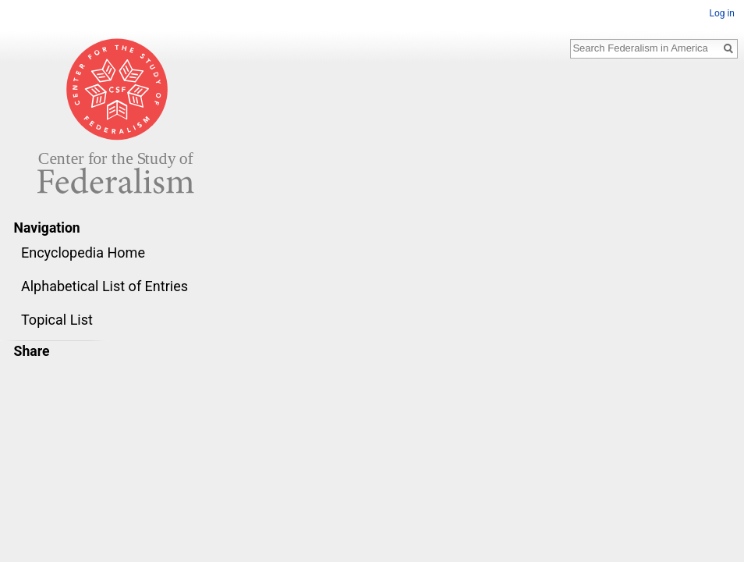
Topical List (57, 319)
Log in (722, 13)
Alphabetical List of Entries (104, 286)
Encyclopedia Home (83, 252)
